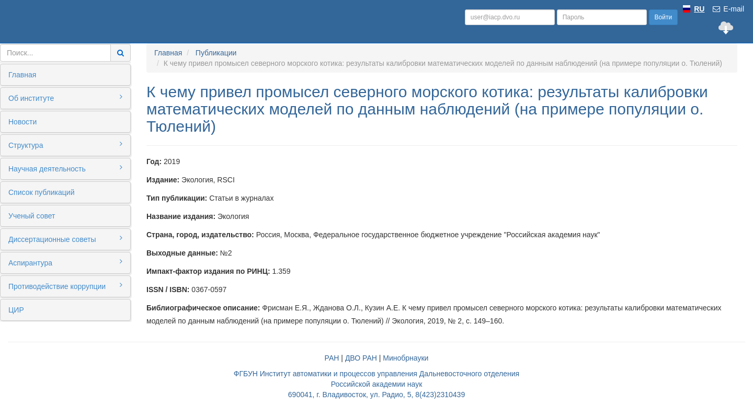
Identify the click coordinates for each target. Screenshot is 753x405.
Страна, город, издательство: (200, 234)
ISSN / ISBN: (167, 289)
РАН (332, 358)
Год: (154, 161)
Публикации (216, 53)
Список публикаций (41, 192)
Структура (65, 144)
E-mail (728, 9)
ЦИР (16, 310)
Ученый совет (31, 216)
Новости (22, 122)
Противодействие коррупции (65, 286)
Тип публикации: (176, 198)
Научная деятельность (65, 168)
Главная (22, 75)
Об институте (65, 97)
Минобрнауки (405, 358)
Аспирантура (65, 262)
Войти (663, 17)
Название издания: (180, 216)
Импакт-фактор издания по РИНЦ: (208, 271)
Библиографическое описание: (203, 308)
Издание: (162, 180)
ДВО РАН (361, 358)
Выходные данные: (182, 253)
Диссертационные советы (65, 239)
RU (699, 9)
